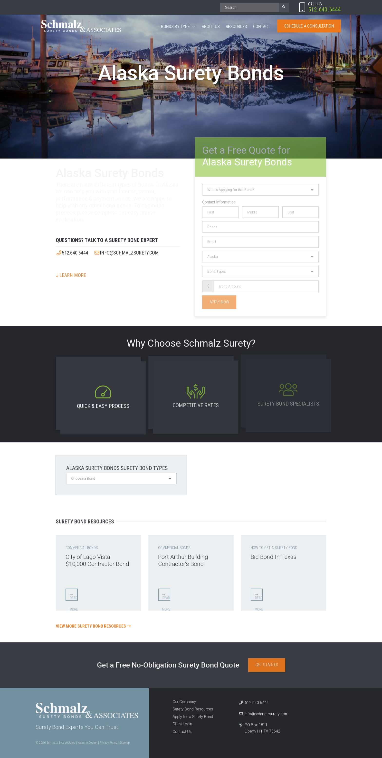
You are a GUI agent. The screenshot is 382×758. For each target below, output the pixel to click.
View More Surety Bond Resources (93, 623)
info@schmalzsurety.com (126, 250)
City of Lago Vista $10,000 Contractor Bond (97, 558)
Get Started (269, 664)
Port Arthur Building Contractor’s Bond (183, 558)
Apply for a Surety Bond (190, 716)
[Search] (249, 7)
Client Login (179, 724)
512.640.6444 (72, 250)
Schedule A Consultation (309, 26)
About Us (211, 26)
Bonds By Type (175, 26)
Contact (261, 26)
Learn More (71, 272)
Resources (236, 26)
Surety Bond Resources (190, 709)
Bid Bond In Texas (273, 554)
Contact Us (179, 731)
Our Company (181, 701)
